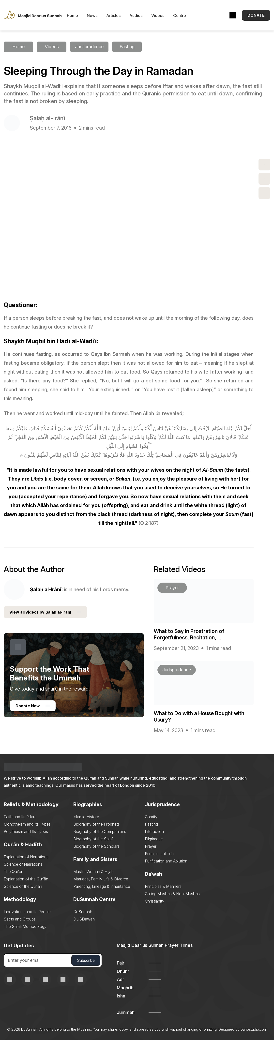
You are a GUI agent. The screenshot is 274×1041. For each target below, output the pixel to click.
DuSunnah (82, 912)
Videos (163, 16)
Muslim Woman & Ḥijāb (93, 872)
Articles (119, 16)
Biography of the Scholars (96, 847)
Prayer (150, 847)
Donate (256, 15)
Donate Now (32, 706)
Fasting (151, 824)
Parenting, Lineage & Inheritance (101, 887)
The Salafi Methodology (25, 927)
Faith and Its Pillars (20, 817)
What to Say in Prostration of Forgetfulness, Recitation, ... (189, 635)
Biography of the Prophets (96, 824)
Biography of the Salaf (93, 839)
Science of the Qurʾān (23, 887)
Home (78, 16)
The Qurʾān (13, 872)
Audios (141, 16)
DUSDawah (84, 919)
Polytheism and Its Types (26, 832)
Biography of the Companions (99, 832)
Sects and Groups (20, 919)
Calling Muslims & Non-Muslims (172, 894)
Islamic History (86, 817)
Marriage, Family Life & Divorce (100, 879)
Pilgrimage (154, 839)
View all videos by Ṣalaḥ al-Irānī (45, 613)
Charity (151, 817)
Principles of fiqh (159, 854)
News (97, 16)
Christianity (154, 901)
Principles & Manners (163, 887)
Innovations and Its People (27, 912)
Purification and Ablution (166, 861)
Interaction (154, 832)
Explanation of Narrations (26, 857)
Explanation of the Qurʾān (26, 879)
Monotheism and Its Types (27, 824)
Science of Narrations (23, 864)
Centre (185, 16)
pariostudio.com (253, 1030)
